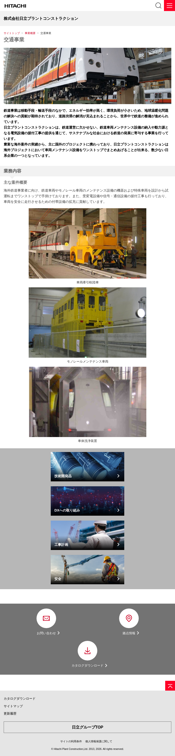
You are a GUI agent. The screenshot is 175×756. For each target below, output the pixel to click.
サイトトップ (12, 33)
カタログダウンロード (20, 698)
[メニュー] (169, 5)
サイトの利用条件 (71, 741)
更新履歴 (10, 713)
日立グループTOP (87, 727)
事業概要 (30, 33)
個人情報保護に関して (98, 741)
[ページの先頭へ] (170, 686)
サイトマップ (13, 706)
